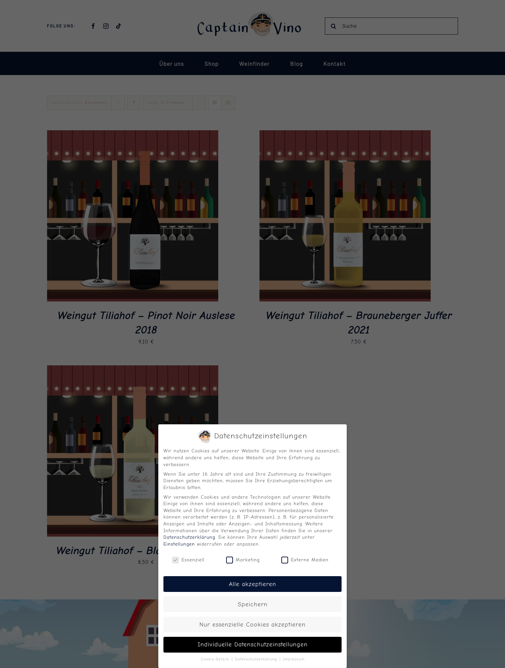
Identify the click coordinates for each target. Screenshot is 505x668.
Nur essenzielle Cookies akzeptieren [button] (252, 622)
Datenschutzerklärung (189, 535)
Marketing (243, 558)
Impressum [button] (294, 658)
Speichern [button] (253, 602)
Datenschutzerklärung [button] (257, 658)
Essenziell (188, 558)
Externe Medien (305, 558)
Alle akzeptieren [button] (252, 582)
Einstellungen (179, 542)
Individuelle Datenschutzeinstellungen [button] (253, 642)
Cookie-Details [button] (216, 658)
